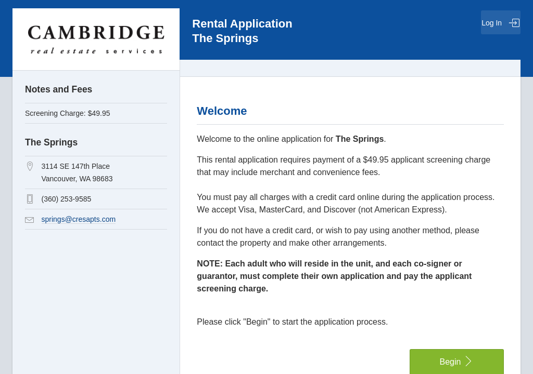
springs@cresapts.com (79, 219)
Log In (500, 23)
